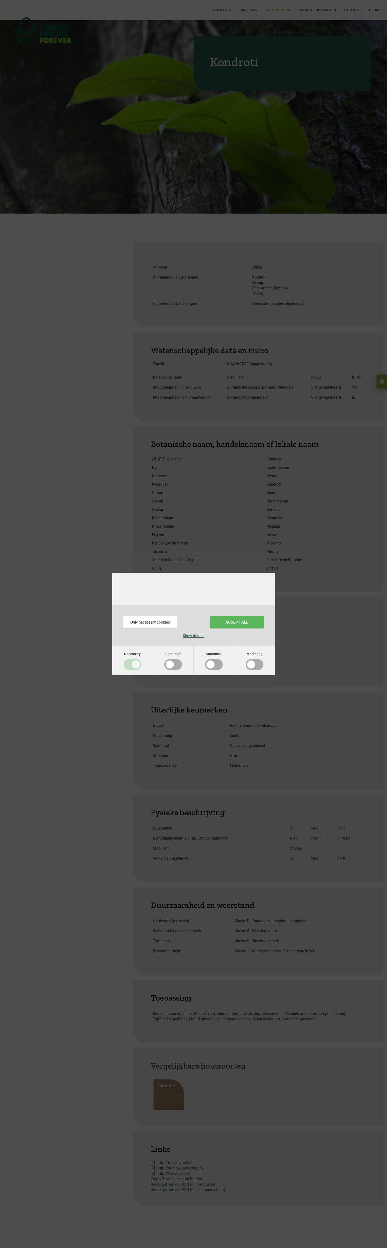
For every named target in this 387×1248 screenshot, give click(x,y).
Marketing (255, 654)
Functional (173, 654)
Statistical (214, 654)
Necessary (132, 654)
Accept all (236, 622)
